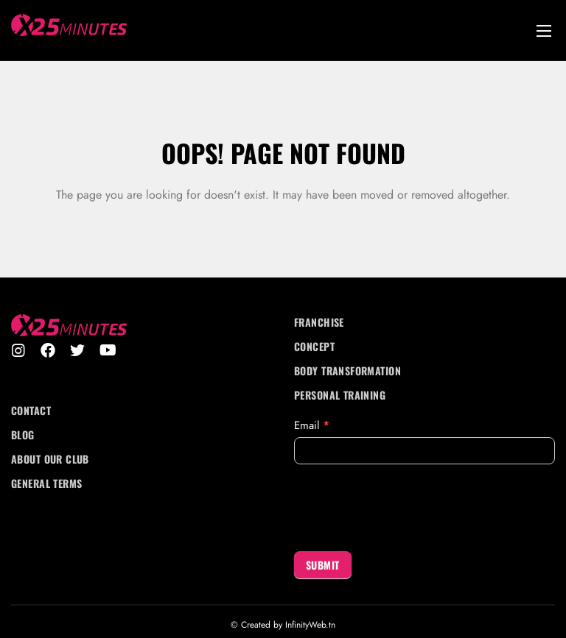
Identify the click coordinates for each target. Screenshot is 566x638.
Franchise (319, 322)
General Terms (46, 483)
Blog (23, 434)
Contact (31, 410)
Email (311, 425)
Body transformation (347, 370)
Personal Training (339, 395)
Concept (314, 346)
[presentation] (406, 507)
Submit (323, 565)
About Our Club (50, 459)
